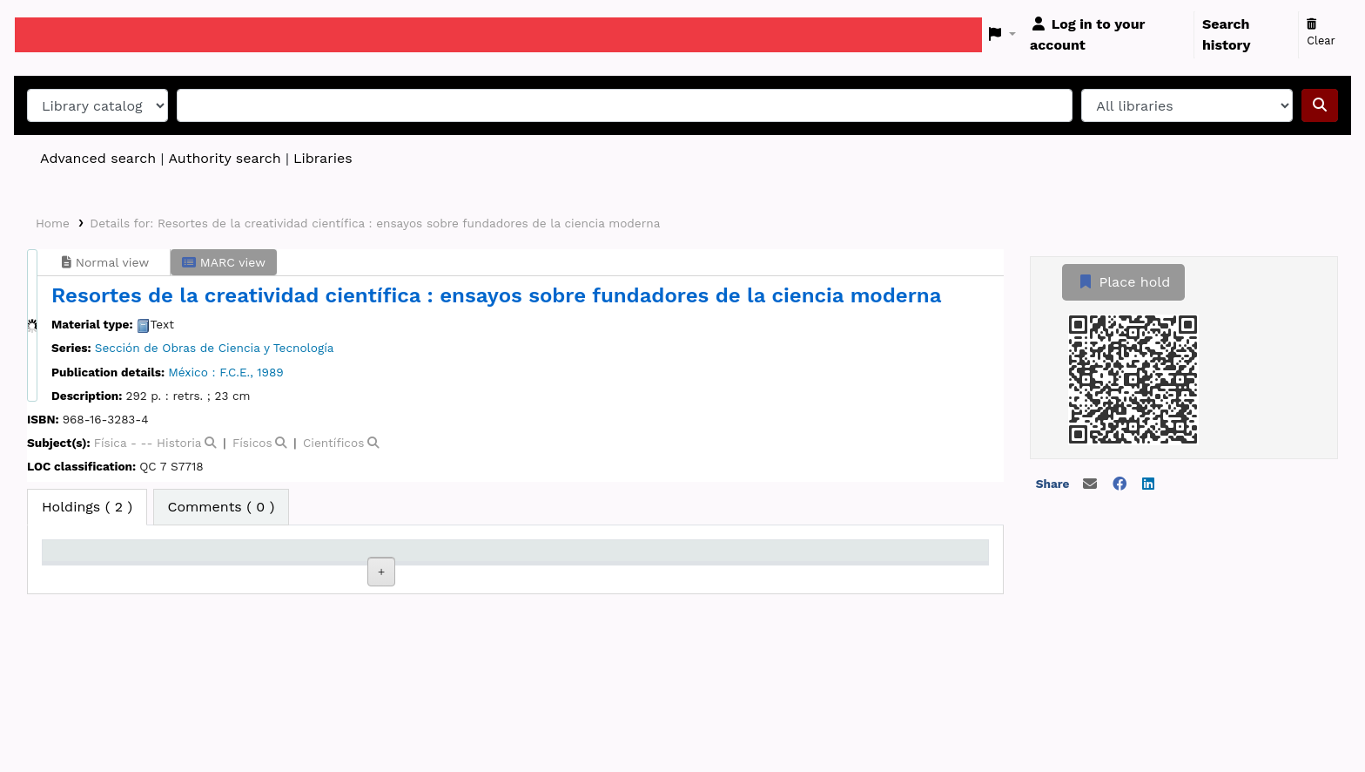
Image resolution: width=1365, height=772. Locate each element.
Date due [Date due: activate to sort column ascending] (790, 575)
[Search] (1319, 105)
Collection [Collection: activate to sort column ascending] (321, 575)
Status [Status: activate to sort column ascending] (664, 575)
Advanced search (98, 158)
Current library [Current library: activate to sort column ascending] (195, 567)
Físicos (252, 443)
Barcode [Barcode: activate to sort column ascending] (906, 575)
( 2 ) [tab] (87, 506)
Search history (1226, 34)
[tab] (221, 507)
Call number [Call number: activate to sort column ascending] (445, 575)
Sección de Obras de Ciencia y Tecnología (214, 348)
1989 (270, 372)
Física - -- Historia (148, 443)
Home (53, 223)
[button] (1002, 34)
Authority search (224, 158)
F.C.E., (236, 372)
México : (191, 372)
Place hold (1123, 282)
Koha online (58, 34)
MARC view (224, 262)
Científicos (333, 443)
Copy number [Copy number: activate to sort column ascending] (568, 575)
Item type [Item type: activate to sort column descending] (83, 575)
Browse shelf (451, 633)
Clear (1321, 33)
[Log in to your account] (1108, 35)
